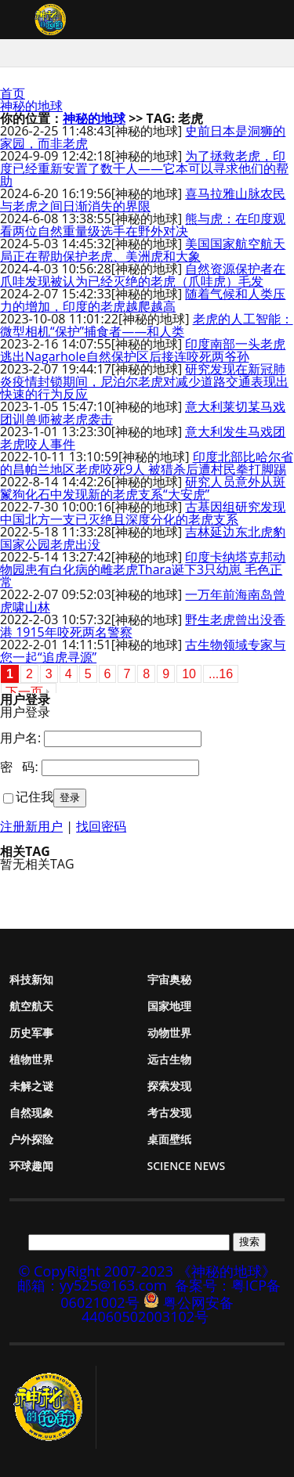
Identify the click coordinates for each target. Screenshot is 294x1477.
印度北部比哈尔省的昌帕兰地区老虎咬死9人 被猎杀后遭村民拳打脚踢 (146, 463)
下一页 (24, 692)
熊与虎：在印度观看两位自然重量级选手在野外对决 (142, 225)
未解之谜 (31, 1085)
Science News (186, 1165)
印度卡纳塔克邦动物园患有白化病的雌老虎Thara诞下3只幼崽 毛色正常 (142, 569)
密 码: (19, 766)
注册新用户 (31, 826)
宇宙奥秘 (169, 979)
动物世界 (169, 1032)
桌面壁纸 (169, 1139)
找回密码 (101, 826)
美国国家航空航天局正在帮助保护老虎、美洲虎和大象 (142, 250)
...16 (221, 674)
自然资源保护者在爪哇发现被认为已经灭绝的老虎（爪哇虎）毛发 (142, 275)
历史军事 (31, 1032)
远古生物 (169, 1059)
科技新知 (31, 979)
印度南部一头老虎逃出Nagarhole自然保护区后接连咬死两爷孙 (142, 350)
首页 (12, 93)
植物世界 (31, 1059)
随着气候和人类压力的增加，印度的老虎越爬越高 (142, 300)
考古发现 (169, 1112)
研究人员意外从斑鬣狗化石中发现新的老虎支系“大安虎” (142, 488)
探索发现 (169, 1085)
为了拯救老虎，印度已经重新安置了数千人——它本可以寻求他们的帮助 (144, 168)
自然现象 (31, 1112)
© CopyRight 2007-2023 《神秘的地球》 (146, 1271)
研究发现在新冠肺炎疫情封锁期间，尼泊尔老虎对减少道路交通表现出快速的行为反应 (144, 381)
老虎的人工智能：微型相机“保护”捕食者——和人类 (146, 325)
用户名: (20, 737)
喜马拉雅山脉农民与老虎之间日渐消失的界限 (142, 200)
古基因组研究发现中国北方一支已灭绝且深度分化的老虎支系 (142, 513)
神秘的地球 (31, 105)
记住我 (34, 796)
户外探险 (31, 1139)
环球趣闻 (31, 1165)
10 (189, 674)
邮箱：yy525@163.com (92, 1285)
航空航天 (31, 1006)
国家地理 (169, 1006)
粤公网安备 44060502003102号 (158, 1309)
